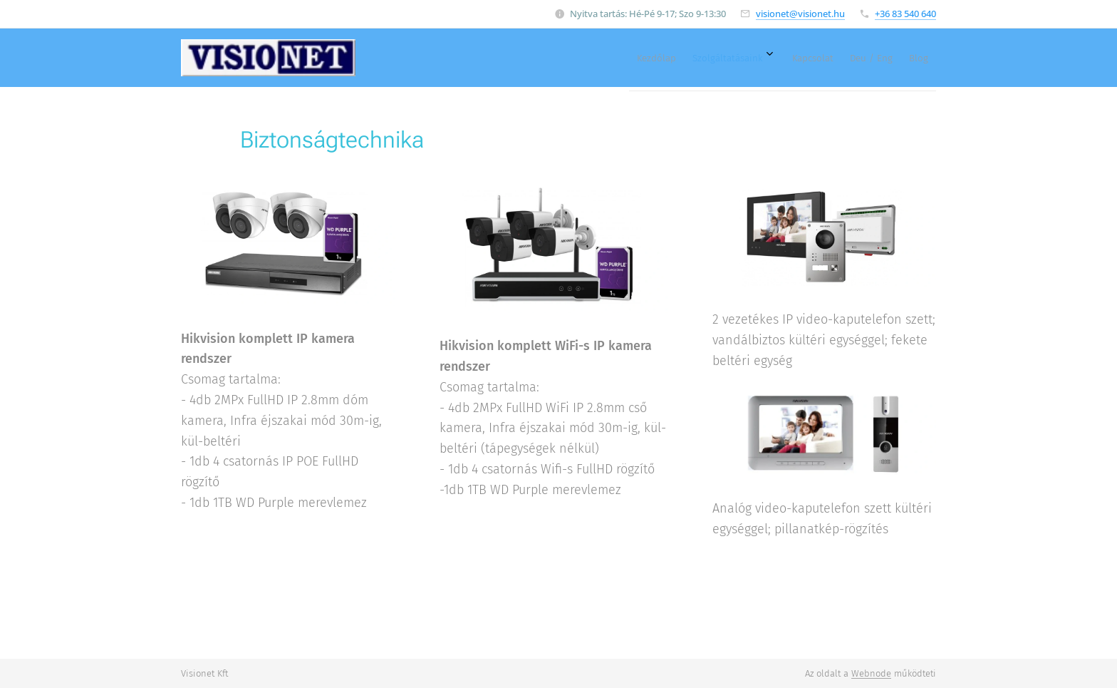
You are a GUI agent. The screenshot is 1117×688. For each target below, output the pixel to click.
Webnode (871, 673)
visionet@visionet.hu (800, 13)
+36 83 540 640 (905, 13)
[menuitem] (811, 58)
